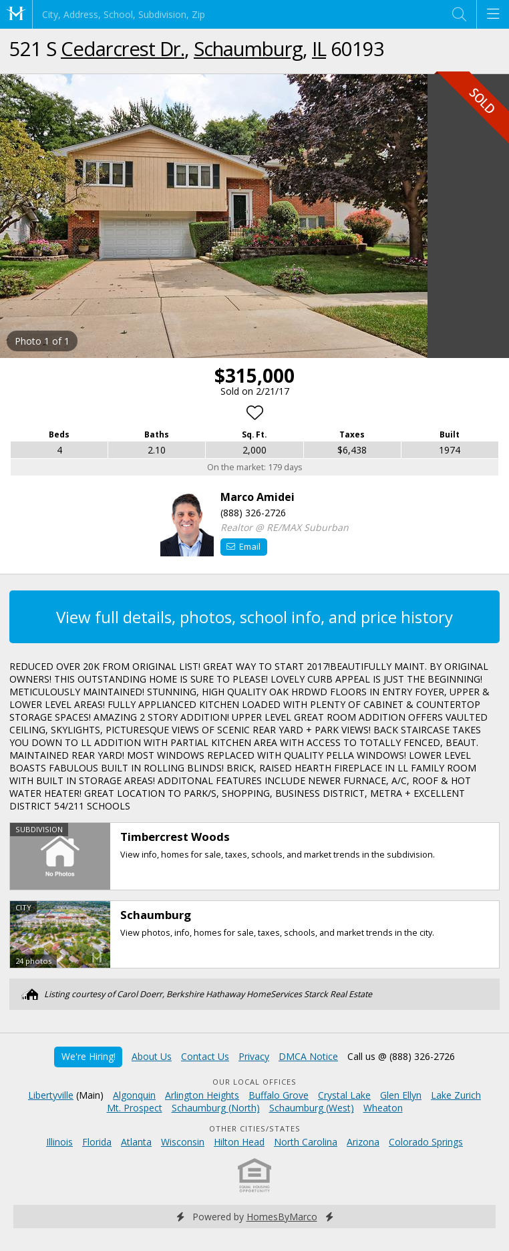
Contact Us (205, 1056)
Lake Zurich (456, 1095)
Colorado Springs (426, 1141)
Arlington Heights (202, 1095)
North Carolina (305, 1141)
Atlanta (136, 1141)
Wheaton (383, 1107)
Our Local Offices (254, 1082)
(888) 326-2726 (253, 512)
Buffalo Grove (278, 1095)
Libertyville (50, 1095)
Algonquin (134, 1095)
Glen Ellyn (400, 1095)
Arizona (363, 1141)
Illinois (59, 1141)
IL (319, 48)
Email (243, 546)
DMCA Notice (308, 1056)
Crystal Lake (344, 1095)
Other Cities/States (255, 1128)
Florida (97, 1141)
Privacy (253, 1056)
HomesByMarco (281, 1216)
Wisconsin (182, 1141)
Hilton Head (239, 1141)
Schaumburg (248, 48)
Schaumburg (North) (216, 1107)
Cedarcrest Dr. (122, 48)
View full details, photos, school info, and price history (254, 617)
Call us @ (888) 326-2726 (401, 1056)
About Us (152, 1056)
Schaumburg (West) (311, 1107)
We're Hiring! (88, 1056)
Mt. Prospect (134, 1107)
